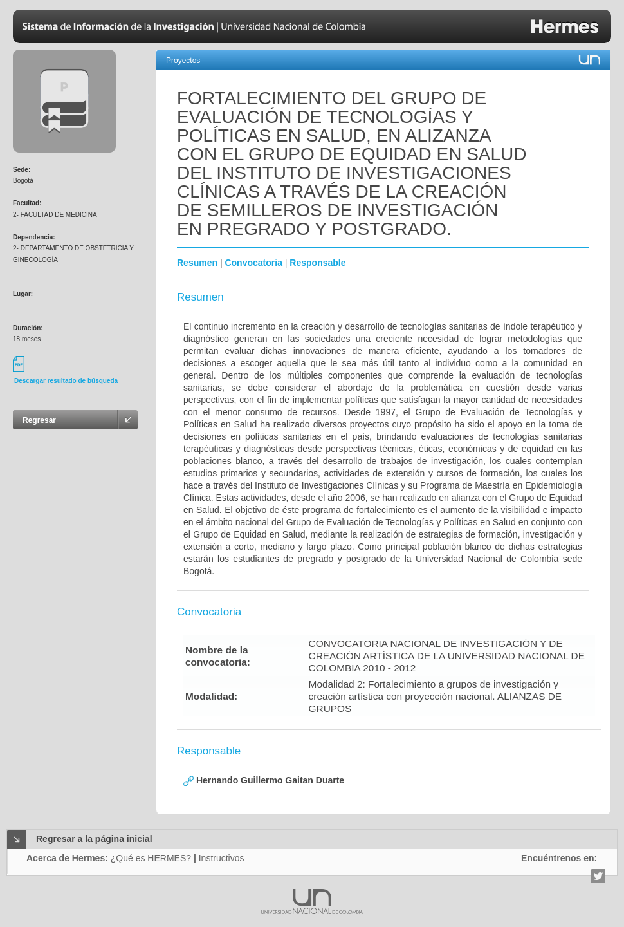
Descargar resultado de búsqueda (66, 380)
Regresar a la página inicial (94, 839)
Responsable (317, 263)
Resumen (197, 263)
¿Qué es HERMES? (151, 858)
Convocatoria (253, 263)
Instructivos (221, 858)
